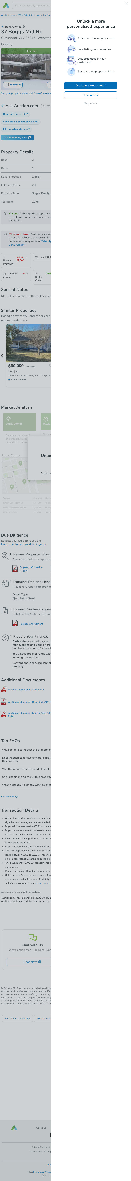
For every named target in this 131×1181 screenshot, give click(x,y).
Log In (65, 466)
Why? (57, 648)
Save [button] (124, 34)
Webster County (46, 15)
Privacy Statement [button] (41, 1147)
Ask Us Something (98, 962)
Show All (66, 725)
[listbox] (17, 1018)
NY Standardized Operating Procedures (65, 1165)
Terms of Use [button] (35, 1151)
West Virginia (25, 15)
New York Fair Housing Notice (65, 1168)
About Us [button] (41, 1127)
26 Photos (13, 84)
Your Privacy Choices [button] (85, 1147)
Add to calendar (115, 145)
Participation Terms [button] (53, 1151)
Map (54, 84)
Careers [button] (65, 1127)
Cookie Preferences (61, 1147)
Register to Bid (99, 110)
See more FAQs (9, 796)
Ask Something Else (17, 137)
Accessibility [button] (96, 1151)
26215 (76, 15)
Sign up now (83, 473)
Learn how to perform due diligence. (24, 544)
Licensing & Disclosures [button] (76, 1151)
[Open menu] (125, 5)
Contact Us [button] (91, 1127)
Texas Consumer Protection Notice (87, 1172)
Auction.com (8, 15)
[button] (15, 114)
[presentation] (66, 5)
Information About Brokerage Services (51, 1172)
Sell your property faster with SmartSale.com (26, 93)
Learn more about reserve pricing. (55, 883)
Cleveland (63, 15)
